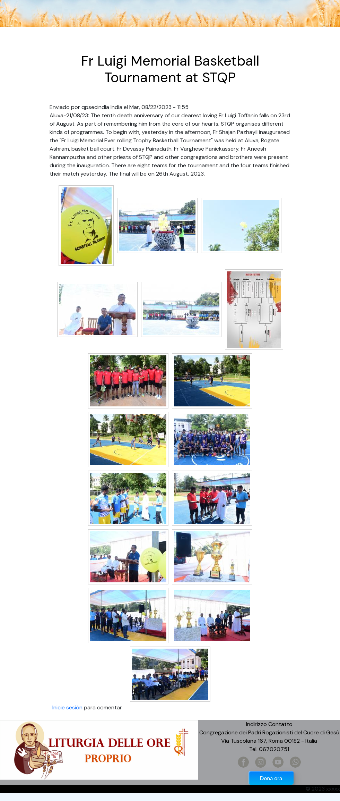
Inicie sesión (67, 707)
